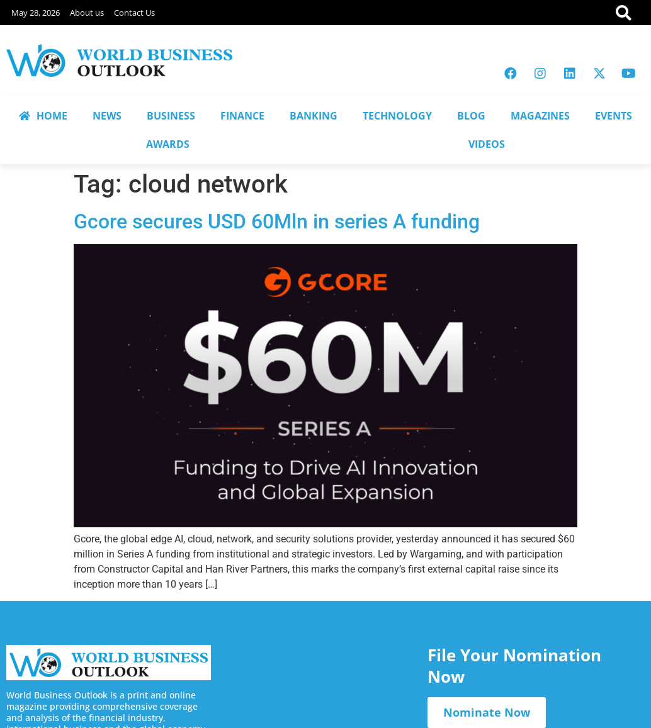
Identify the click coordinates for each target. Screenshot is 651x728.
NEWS (107, 116)
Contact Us (134, 12)
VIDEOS (486, 144)
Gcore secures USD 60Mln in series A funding (277, 221)
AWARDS (168, 144)
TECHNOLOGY (397, 116)
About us (87, 12)
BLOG (471, 116)
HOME (43, 116)
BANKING (313, 116)
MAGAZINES (540, 116)
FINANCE (242, 116)
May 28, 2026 (35, 12)
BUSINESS (171, 116)
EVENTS (613, 116)
